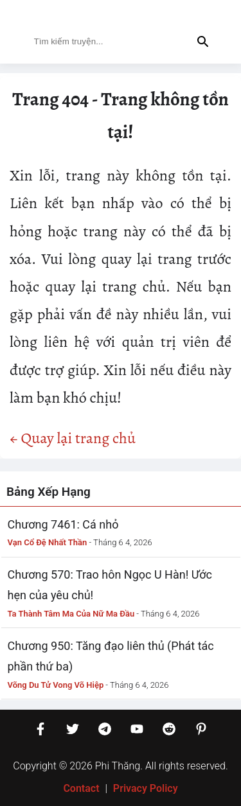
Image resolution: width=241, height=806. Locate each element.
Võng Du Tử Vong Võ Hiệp (56, 685)
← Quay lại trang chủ (73, 438)
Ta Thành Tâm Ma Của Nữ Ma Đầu (71, 613)
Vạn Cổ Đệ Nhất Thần (47, 542)
